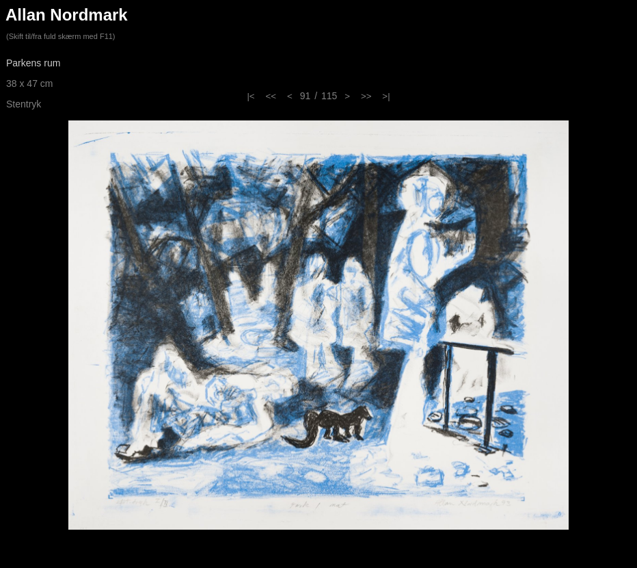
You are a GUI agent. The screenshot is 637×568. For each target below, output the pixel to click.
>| (386, 96)
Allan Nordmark (66, 14)
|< (250, 96)
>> (366, 96)
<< (271, 96)
